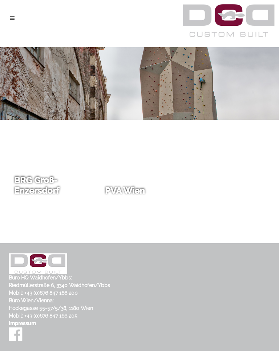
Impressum (22, 323)
